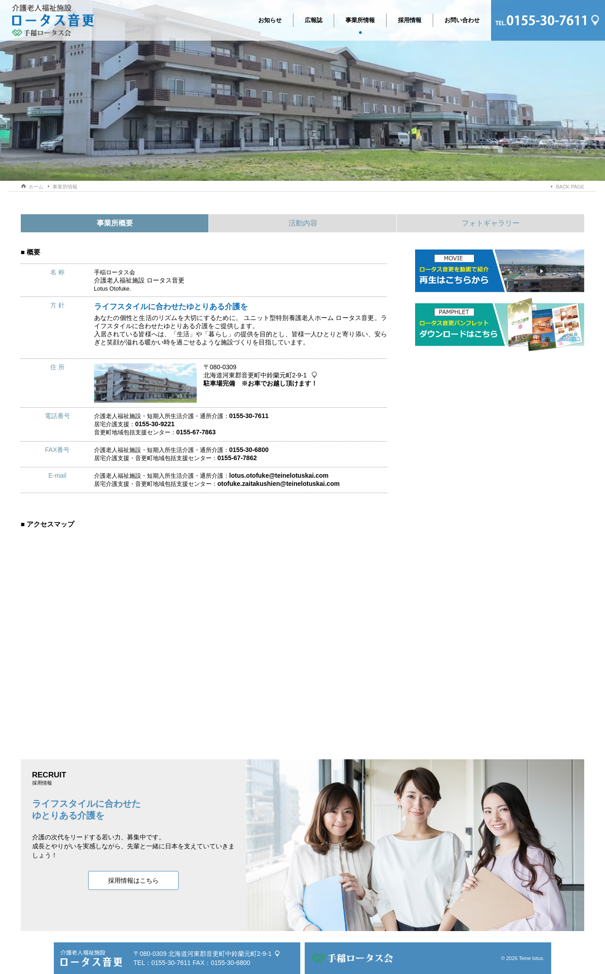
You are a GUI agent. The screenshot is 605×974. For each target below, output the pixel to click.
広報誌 (313, 20)
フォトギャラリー (491, 223)
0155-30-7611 (171, 962)
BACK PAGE (570, 186)
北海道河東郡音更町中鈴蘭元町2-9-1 (255, 375)
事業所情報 (360, 22)
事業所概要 (115, 223)
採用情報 (409, 20)
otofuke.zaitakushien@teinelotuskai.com (278, 483)
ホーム (35, 186)
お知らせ (270, 20)
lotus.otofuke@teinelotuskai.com (279, 475)
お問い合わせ (462, 20)
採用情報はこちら (133, 880)
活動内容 (302, 223)
